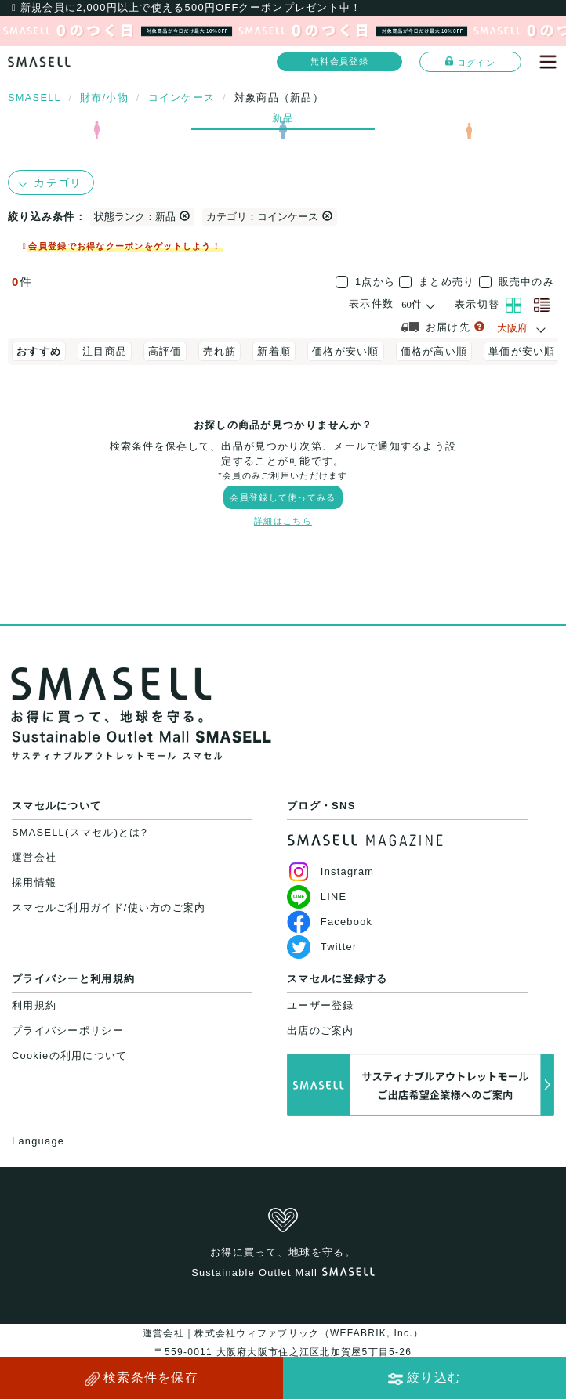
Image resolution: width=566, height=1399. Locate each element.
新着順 (274, 351)
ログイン (470, 61)
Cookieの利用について (69, 1055)
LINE (316, 896)
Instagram (330, 871)
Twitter (322, 947)
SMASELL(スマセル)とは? (79, 832)
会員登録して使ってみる (283, 497)
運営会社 (34, 857)
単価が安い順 (522, 351)
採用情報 (34, 882)
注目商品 (104, 351)
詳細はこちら (283, 521)
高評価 (165, 351)
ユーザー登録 (320, 1005)
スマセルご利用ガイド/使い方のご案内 (109, 907)
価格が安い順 (345, 351)
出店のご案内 (320, 1030)
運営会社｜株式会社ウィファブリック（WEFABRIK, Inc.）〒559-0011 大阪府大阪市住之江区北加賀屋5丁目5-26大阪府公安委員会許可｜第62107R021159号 (283, 1352)
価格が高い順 (434, 351)
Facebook (329, 921)
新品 (283, 118)
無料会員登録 (339, 61)
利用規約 (34, 1005)
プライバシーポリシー (68, 1030)
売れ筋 (220, 351)
